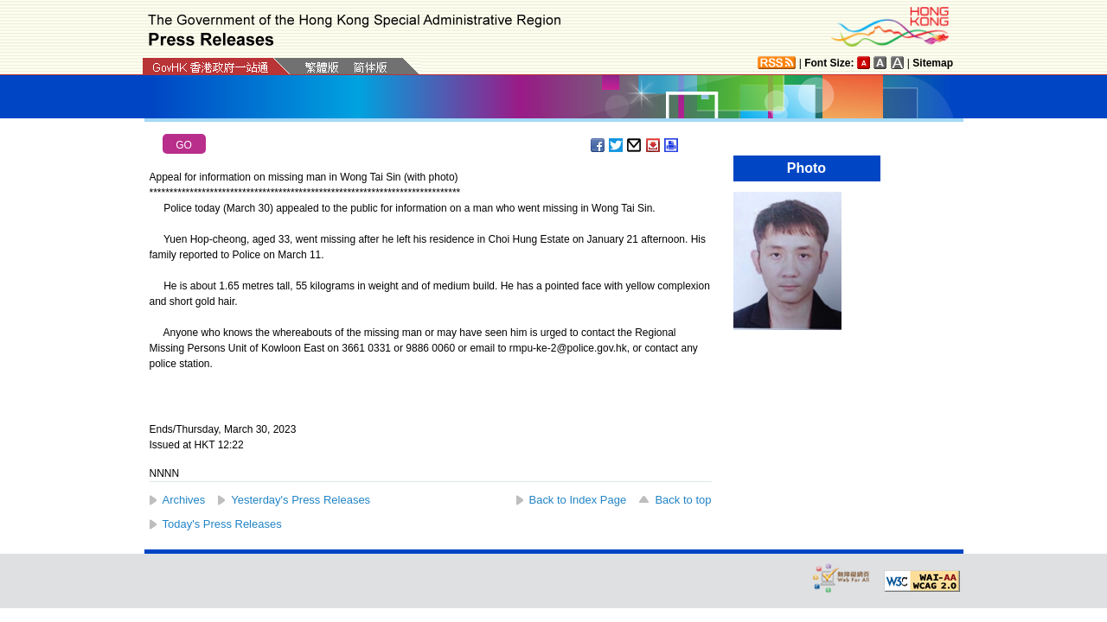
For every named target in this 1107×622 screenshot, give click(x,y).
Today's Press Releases (222, 523)
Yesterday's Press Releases (300, 499)
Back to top (683, 499)
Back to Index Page (578, 499)
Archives (184, 499)
